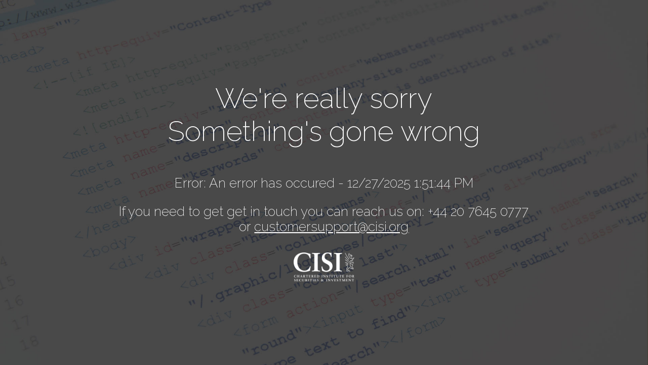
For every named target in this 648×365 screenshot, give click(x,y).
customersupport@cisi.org (331, 226)
